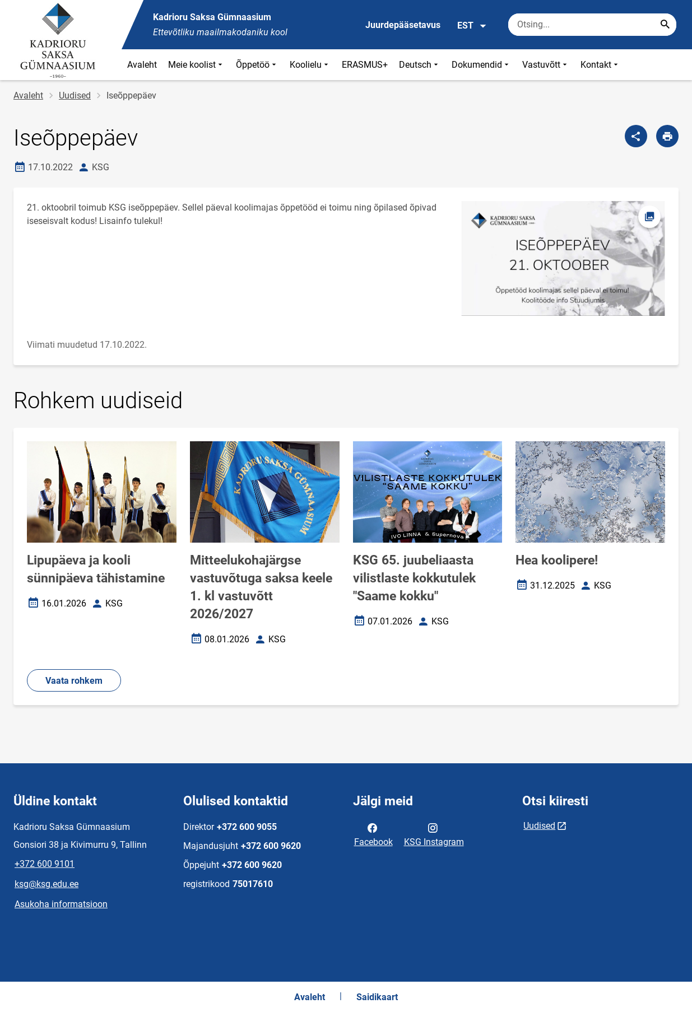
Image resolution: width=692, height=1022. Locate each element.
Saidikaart (377, 997)
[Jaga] (636, 136)
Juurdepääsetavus (402, 25)
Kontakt (600, 64)
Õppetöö (257, 64)
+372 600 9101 (45, 863)
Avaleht (142, 64)
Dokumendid (481, 64)
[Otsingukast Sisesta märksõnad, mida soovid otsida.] (592, 24)
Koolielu (310, 64)
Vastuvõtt (545, 64)
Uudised (75, 95)
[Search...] (665, 24)
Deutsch (419, 64)
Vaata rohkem (74, 680)
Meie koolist (196, 64)
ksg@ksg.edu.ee (46, 884)
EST (472, 25)
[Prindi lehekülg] (667, 136)
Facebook (373, 833)
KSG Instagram (434, 833)
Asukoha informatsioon (61, 904)
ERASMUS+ (365, 64)
